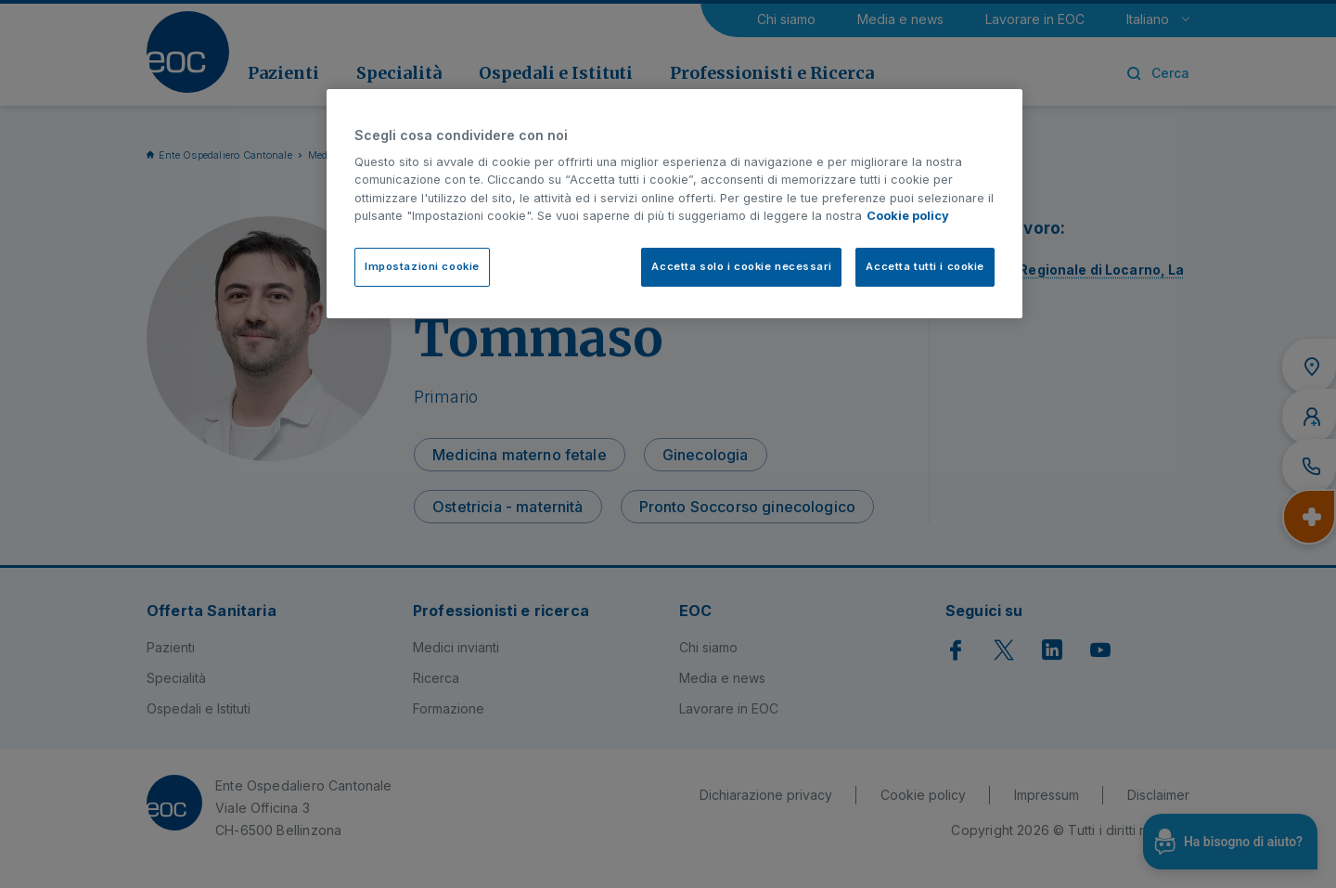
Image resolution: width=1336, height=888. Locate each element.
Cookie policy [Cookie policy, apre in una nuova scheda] (908, 216)
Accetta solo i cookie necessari (741, 266)
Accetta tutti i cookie (925, 266)
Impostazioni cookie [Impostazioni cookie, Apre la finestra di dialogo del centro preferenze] (422, 266)
